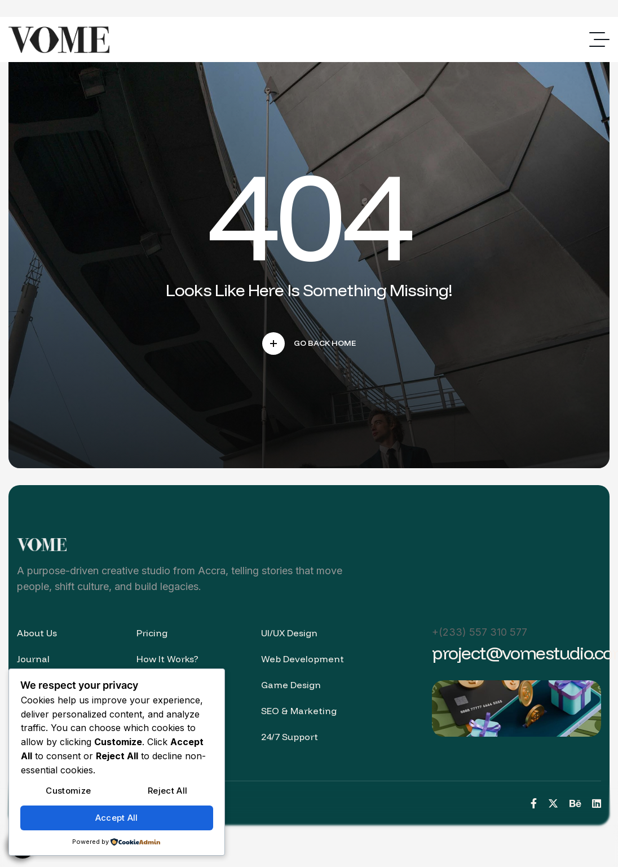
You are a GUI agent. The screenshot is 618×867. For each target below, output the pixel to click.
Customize (68, 790)
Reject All (167, 790)
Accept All (116, 817)
